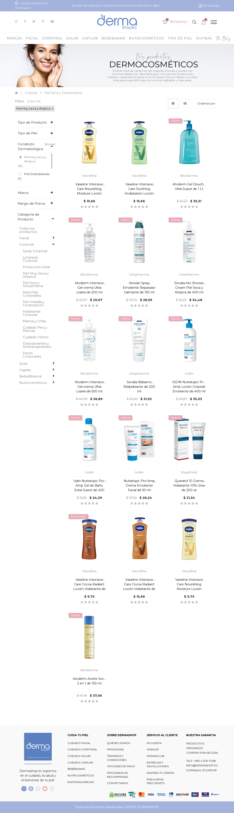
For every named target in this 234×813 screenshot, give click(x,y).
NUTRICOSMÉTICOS (81, 775)
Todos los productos (28, 230)
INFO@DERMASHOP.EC (202, 765)
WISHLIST (153, 749)
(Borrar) (50, 144)
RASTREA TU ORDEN (160, 772)
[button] (206, 103)
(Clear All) (34, 101)
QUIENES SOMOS (118, 743)
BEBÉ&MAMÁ (76, 768)
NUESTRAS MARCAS (81, 782)
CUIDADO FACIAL (79, 743)
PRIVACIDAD (115, 749)
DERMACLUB (155, 756)
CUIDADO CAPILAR (80, 762)
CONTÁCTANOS (117, 783)
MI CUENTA (154, 743)
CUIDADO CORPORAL (82, 749)
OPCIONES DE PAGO (121, 766)
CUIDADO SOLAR (79, 756)
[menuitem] (223, 38)
